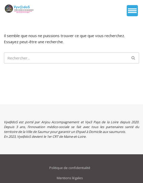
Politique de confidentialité (69, 167)
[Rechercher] (66, 58)
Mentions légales (70, 178)
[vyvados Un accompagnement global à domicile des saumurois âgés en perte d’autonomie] (19, 9)
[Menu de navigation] (132, 10)
